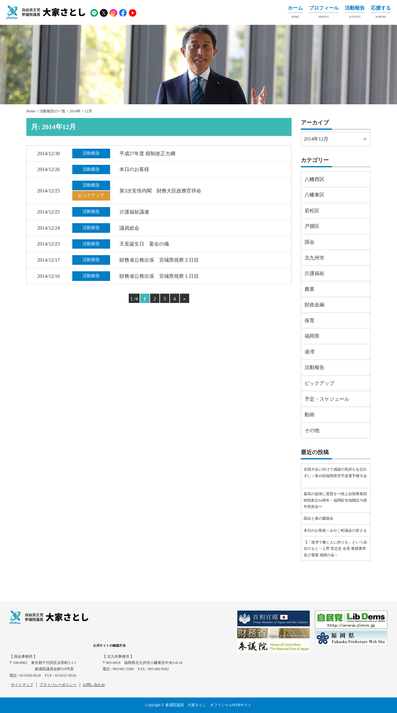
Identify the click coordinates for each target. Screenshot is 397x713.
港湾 (309, 351)
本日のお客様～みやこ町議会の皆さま (335, 530)
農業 (309, 289)
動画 (309, 414)
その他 (312, 430)
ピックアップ (319, 383)
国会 (309, 242)
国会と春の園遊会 (318, 518)
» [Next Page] (184, 298)
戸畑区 (312, 226)
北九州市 (314, 257)
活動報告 (355, 13)
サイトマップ (22, 685)
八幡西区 (314, 179)
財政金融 (314, 304)
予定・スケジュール (327, 399)
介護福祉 (314, 273)
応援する (381, 13)
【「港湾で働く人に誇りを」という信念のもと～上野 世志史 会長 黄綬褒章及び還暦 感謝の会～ (335, 548)
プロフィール (324, 13)
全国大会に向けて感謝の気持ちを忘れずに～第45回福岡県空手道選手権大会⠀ (335, 475)
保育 (309, 320)
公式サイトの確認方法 (109, 645)
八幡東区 (314, 194)
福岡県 (312, 336)
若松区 (312, 210)
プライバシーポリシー (58, 685)
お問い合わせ (94, 685)
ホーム (295, 13)
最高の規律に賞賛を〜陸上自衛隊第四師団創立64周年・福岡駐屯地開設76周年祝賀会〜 (335, 500)
